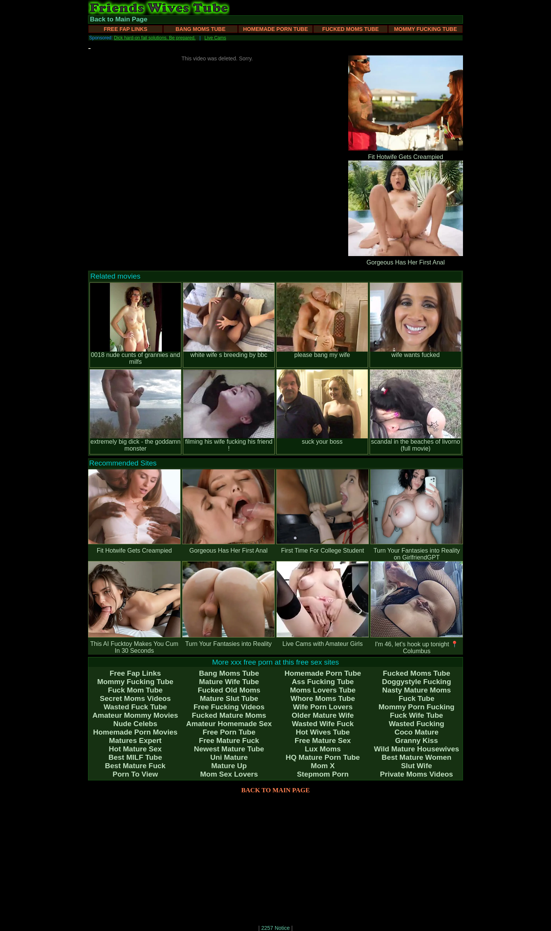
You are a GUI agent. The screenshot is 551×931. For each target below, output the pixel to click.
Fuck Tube (417, 698)
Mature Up (229, 766)
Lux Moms (323, 749)
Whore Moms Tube (322, 698)
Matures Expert (135, 740)
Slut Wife (416, 766)
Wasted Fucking (416, 724)
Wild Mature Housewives (416, 749)
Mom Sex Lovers (229, 774)
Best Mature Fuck (135, 766)
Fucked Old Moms (229, 690)
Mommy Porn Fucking (416, 707)
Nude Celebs (135, 724)
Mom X (322, 766)
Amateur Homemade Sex (229, 724)
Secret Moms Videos (135, 698)
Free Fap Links (125, 29)
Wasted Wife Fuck (323, 724)
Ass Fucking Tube (323, 682)
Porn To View (135, 774)
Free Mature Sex (323, 740)
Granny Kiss (416, 740)
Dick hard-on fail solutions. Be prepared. (155, 38)
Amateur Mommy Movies (135, 715)
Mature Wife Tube (229, 682)
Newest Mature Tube (229, 749)
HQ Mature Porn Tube (323, 757)
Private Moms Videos (416, 774)
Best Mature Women (416, 757)
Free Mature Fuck (229, 740)
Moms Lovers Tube (323, 690)
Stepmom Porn (323, 774)
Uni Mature (229, 757)
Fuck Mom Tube (135, 690)
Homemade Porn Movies (135, 732)
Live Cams (215, 38)
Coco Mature (417, 732)
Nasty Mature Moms (416, 690)
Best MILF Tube (135, 757)
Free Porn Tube (229, 732)
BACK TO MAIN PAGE (275, 790)
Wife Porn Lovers (322, 707)
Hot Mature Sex (135, 749)
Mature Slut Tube (229, 698)
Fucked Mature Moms (229, 715)
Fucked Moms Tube (350, 29)
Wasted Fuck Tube (135, 707)
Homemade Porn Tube (275, 29)
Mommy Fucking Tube (425, 29)
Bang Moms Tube (201, 29)
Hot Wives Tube (323, 732)
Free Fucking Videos (229, 707)
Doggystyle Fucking (416, 682)
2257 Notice (275, 928)
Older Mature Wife (323, 715)
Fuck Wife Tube (416, 715)
